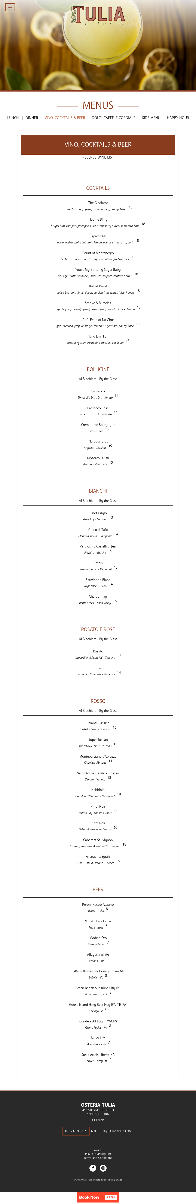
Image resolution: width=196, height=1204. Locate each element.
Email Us (98, 1150)
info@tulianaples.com (115, 1131)
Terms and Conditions (98, 1158)
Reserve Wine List (98, 157)
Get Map (98, 1120)
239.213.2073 (79, 1131)
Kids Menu (151, 117)
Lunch (13, 117)
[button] (98, 1197)
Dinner (31, 117)
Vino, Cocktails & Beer (65, 117)
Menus (98, 105)
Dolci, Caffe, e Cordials (113, 117)
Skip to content (15, 19)
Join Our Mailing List (98, 1154)
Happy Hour (178, 117)
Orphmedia (117, 1179)
